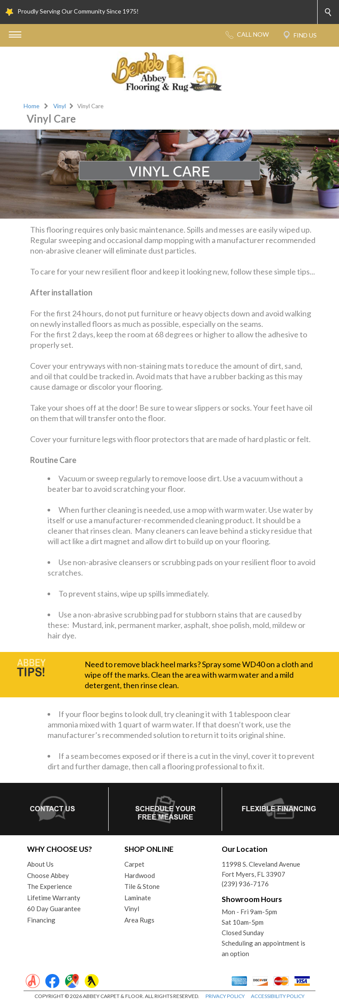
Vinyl (59, 106)
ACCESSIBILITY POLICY (278, 996)
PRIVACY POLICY (225, 996)
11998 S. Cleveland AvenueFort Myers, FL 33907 (261, 869)
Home (31, 106)
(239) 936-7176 (245, 884)
